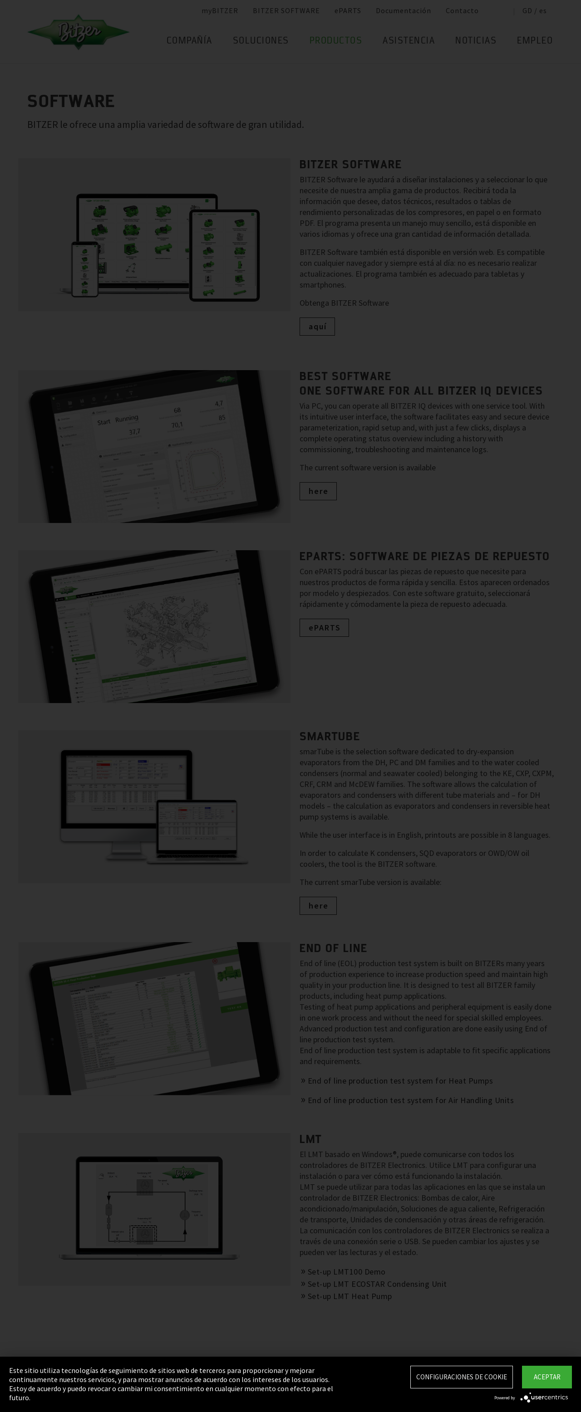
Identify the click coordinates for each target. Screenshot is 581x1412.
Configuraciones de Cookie (461, 1377)
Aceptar (547, 1377)
